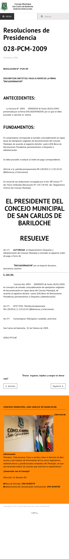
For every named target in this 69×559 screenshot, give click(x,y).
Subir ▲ (34, 513)
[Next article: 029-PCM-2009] (58, 386)
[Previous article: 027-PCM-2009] (10, 386)
